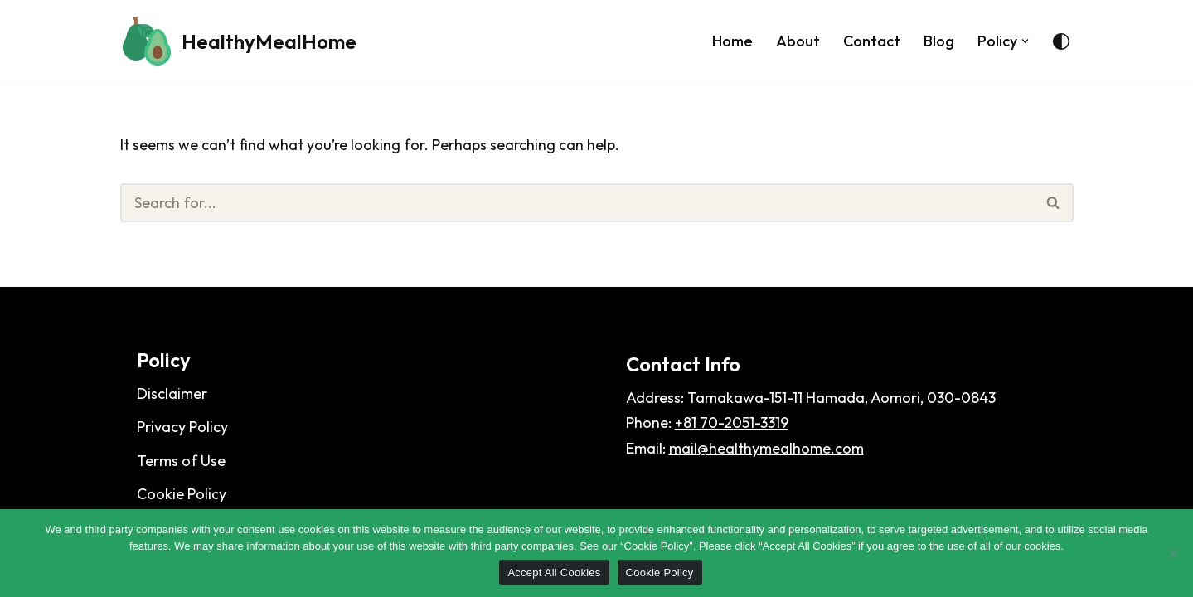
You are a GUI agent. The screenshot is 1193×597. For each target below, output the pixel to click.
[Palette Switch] (1061, 41)
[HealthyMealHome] (238, 41)
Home (732, 41)
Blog (939, 41)
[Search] (577, 202)
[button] (1025, 41)
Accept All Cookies (553, 572)
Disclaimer (172, 393)
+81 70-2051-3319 (731, 422)
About (798, 41)
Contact (871, 41)
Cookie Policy (181, 493)
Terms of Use (181, 460)
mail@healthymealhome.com (766, 448)
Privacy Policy (182, 426)
